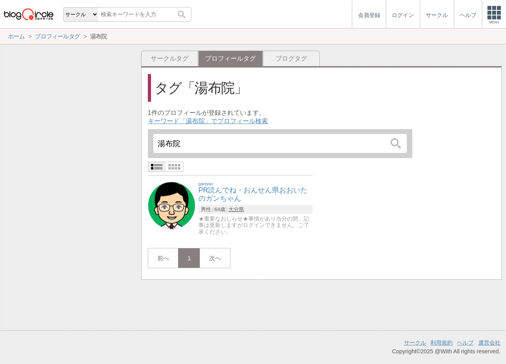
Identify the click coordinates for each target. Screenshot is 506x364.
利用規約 (441, 342)
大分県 (236, 209)
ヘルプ (465, 342)
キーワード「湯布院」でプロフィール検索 (208, 121)
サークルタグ (170, 58)
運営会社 (489, 342)
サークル (415, 342)
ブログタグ (291, 58)
